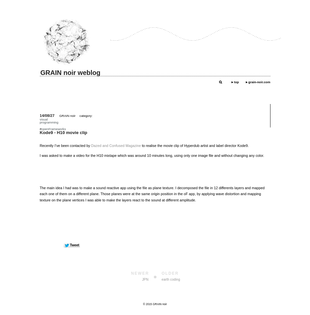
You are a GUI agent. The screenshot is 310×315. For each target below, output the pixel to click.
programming (49, 122)
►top (235, 82)
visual (44, 119)
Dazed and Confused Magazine (116, 146)
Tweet (74, 245)
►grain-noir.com (257, 82)
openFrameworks (54, 129)
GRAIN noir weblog (70, 72)
